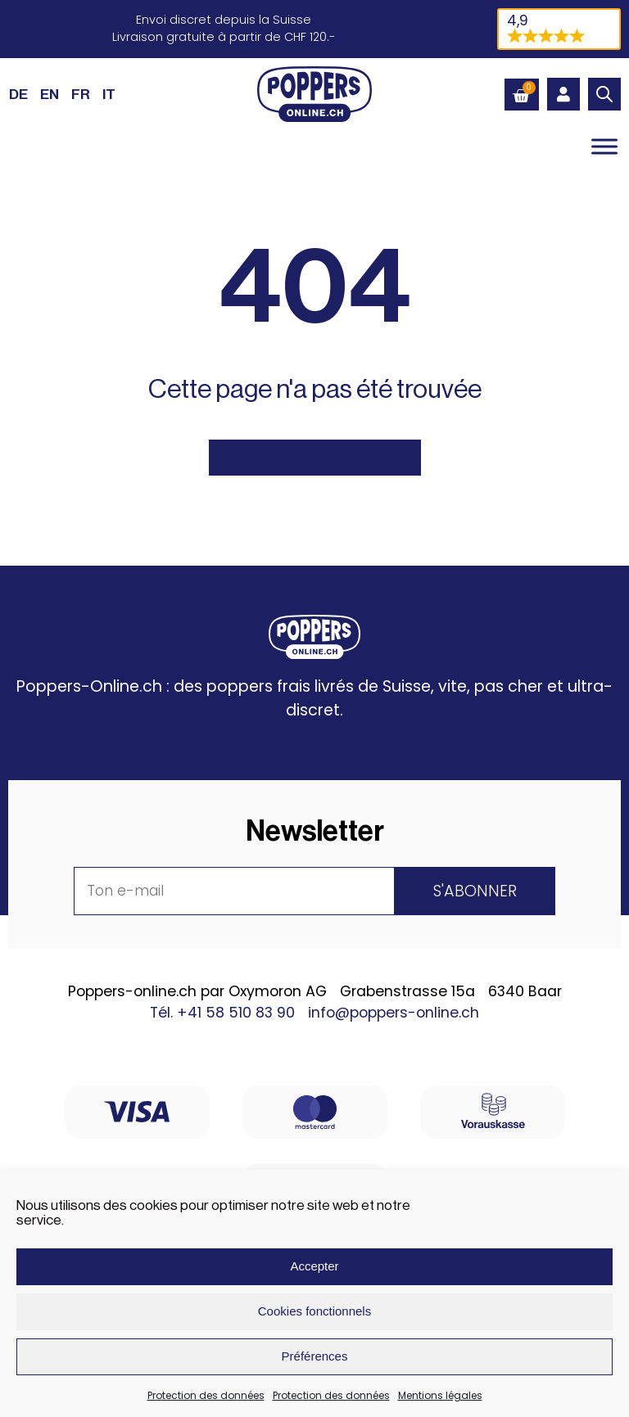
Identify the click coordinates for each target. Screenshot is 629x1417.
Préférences (315, 1356)
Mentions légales (440, 1395)
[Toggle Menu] (604, 147)
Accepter (314, 1266)
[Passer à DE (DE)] (18, 94)
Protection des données (206, 1395)
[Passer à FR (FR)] (80, 94)
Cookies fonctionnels (314, 1311)
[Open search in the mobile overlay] (604, 94)
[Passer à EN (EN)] (49, 94)
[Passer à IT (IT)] (108, 94)
